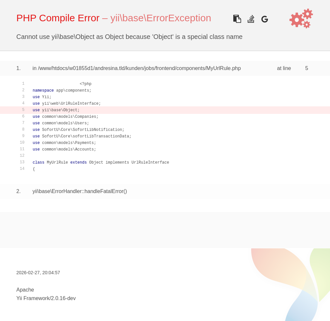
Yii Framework (33, 298)
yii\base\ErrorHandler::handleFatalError (77, 191)
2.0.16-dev (63, 298)
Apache (25, 290)
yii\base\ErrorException (160, 17)
